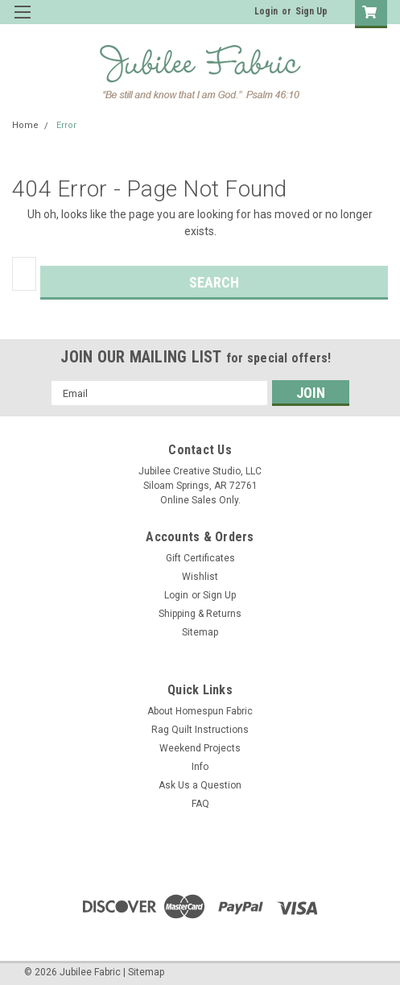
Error (66, 125)
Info (200, 766)
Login (266, 11)
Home (25, 125)
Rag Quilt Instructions (200, 729)
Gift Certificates (200, 558)
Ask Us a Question (200, 785)
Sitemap (200, 632)
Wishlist (200, 576)
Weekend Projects (200, 748)
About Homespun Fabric (200, 711)
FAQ (200, 803)
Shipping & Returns (200, 613)
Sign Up (311, 11)
